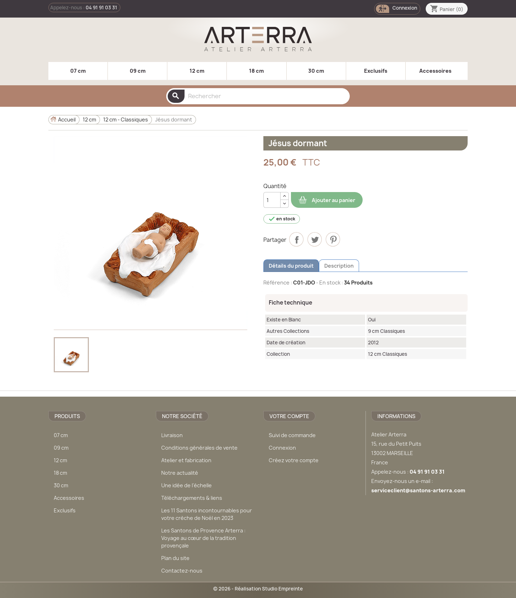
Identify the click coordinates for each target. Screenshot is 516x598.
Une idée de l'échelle (186, 485)
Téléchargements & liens (191, 497)
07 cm (78, 70)
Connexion (282, 447)
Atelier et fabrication (186, 460)
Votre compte (289, 416)
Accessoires (435, 70)
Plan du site (175, 558)
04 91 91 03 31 (101, 7)
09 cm (137, 70)
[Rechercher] (258, 96)
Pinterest (333, 239)
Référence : (277, 282)
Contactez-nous (181, 570)
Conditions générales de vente (199, 447)
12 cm (197, 70)
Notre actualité (179, 472)
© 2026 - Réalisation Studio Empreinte (258, 588)
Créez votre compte (294, 460)
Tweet (314, 239)
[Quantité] (272, 200)
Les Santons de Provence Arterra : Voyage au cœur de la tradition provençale (203, 538)
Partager (296, 239)
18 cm (256, 70)
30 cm (316, 70)
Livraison (172, 435)
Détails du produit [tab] (291, 265)
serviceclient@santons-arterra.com (418, 490)
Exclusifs (375, 70)
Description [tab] (339, 265)
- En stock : (329, 282)
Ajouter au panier (326, 200)
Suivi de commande (292, 435)
